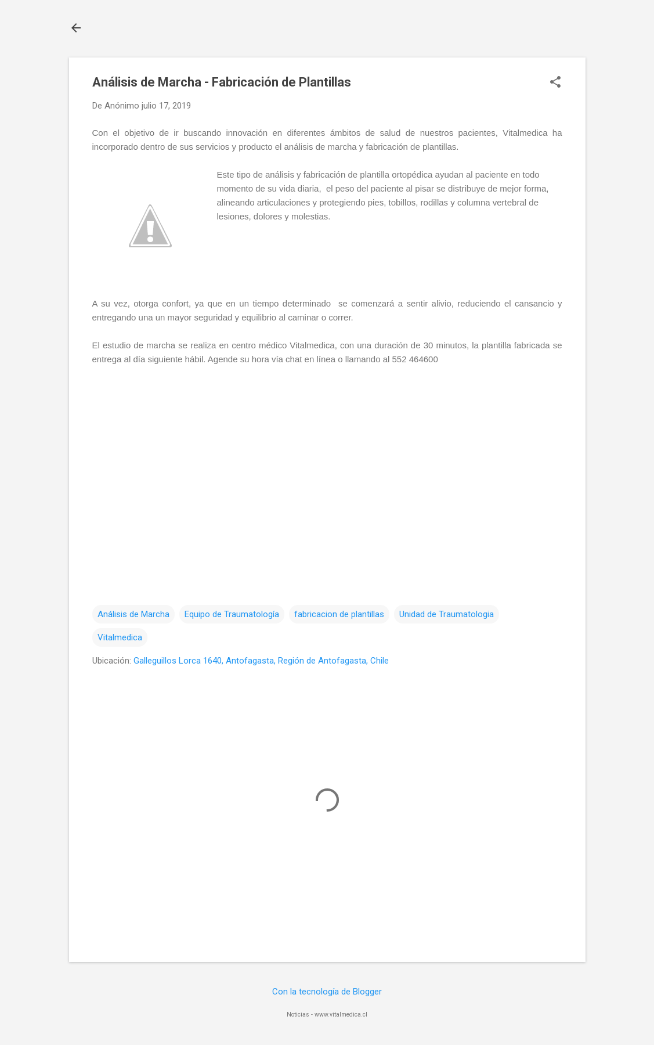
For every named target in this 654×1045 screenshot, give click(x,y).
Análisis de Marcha (133, 614)
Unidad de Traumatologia (446, 614)
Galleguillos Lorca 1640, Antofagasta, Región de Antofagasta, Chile (261, 660)
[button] (555, 83)
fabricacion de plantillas (339, 614)
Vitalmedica (119, 637)
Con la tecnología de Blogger (327, 991)
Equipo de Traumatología (232, 614)
